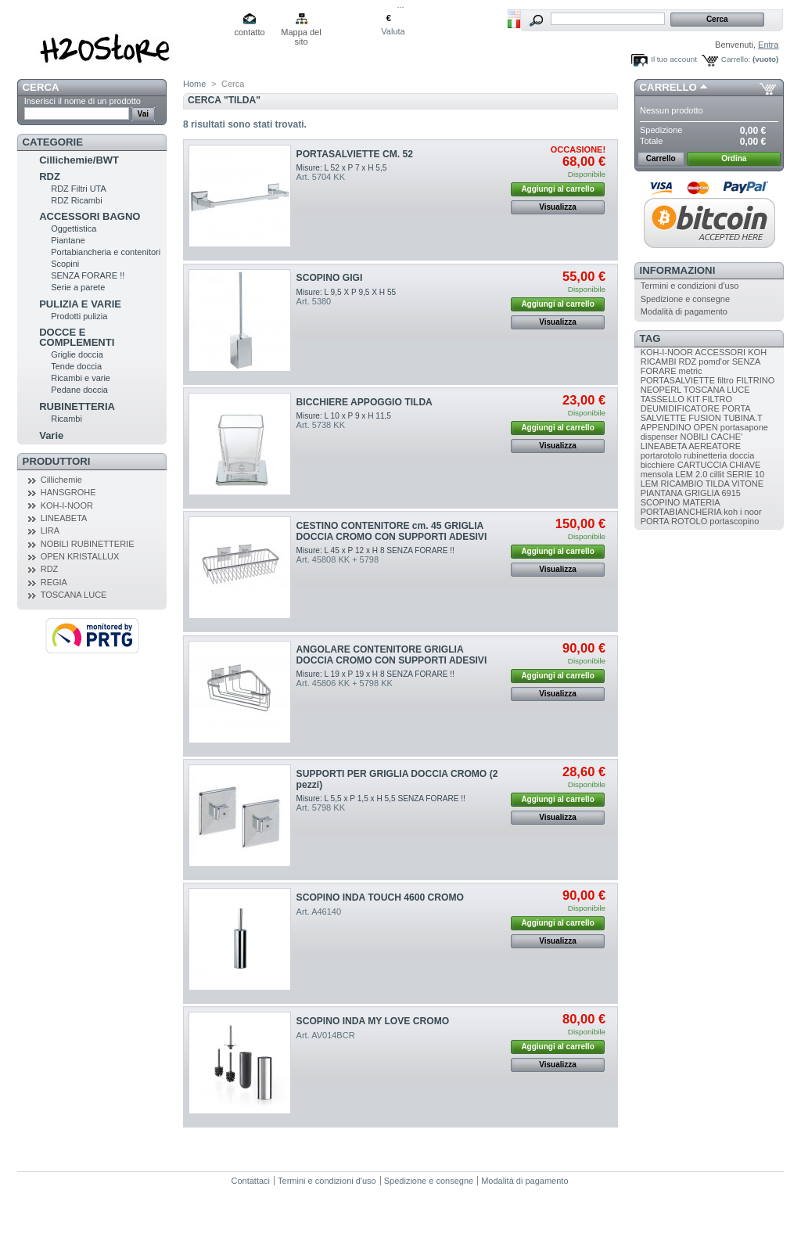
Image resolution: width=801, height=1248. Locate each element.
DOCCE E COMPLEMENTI (76, 337)
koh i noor (742, 511)
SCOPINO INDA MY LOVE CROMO (373, 1021)
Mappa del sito (301, 33)
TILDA (718, 483)
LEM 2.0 (691, 474)
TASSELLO (662, 399)
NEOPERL (661, 389)
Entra (768, 44)
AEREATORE (714, 446)
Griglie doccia (77, 354)
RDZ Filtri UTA (78, 188)
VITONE (747, 483)
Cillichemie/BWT (79, 160)
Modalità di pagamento (684, 311)
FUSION (704, 418)
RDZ (49, 176)
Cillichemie (61, 479)
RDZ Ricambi (76, 200)
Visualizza (558, 207)
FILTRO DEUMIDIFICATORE (686, 403)
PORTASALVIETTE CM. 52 (354, 154)
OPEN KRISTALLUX (80, 556)
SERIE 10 (745, 474)
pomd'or (714, 361)
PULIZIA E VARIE (80, 304)
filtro (725, 380)
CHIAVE (744, 464)
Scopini (65, 263)
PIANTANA (662, 493)
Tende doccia (76, 366)
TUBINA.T (743, 418)
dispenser (659, 436)
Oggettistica (73, 228)
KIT (693, 399)
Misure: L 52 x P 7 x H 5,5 (341, 168)
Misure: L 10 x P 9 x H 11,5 (343, 416)
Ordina (733, 158)
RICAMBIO (681, 483)
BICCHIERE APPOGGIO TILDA (364, 402)
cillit (716, 474)
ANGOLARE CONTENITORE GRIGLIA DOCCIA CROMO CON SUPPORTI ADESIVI (391, 655)
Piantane (67, 240)
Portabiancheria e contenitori (105, 252)
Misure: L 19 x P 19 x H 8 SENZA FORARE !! (375, 674)
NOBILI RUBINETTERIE (88, 543)
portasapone (744, 427)
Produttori (57, 461)
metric (690, 371)
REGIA (54, 582)
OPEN (706, 427)
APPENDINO (666, 427)
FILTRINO (755, 380)
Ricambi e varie (80, 378)
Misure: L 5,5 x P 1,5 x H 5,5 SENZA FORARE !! (380, 798)
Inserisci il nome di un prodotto (82, 101)
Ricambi (66, 418)
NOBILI (694, 436)
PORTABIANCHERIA (681, 511)
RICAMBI (659, 361)
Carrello (668, 87)
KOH (757, 352)
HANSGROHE (68, 492)
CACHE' (727, 436)
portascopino (734, 521)
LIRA (50, 530)
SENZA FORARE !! (87, 275)
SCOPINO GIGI (329, 277)
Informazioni (678, 270)
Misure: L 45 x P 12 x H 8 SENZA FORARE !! (375, 550)
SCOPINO (661, 502)
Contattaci (251, 1180)
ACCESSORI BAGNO (89, 216)
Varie (51, 435)
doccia (741, 455)
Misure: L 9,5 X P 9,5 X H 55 (346, 292)
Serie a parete (78, 287)
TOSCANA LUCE (74, 594)
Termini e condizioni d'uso (690, 285)
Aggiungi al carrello (557, 189)
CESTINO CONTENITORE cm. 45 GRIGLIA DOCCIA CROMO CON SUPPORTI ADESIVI (391, 531)
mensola (657, 474)
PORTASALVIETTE (678, 380)
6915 (730, 493)
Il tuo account (674, 59)
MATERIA (700, 502)
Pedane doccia (79, 389)
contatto (249, 32)
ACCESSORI (720, 352)
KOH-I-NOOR (67, 505)
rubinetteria (705, 455)
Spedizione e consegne (685, 299)
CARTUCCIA (702, 464)
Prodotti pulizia (79, 316)
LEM (650, 483)
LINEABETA (64, 518)
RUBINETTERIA (77, 406)
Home (194, 83)
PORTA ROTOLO (674, 521)
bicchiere (658, 464)
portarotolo (661, 455)
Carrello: (735, 59)
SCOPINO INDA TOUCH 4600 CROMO (380, 897)
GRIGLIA (701, 493)
